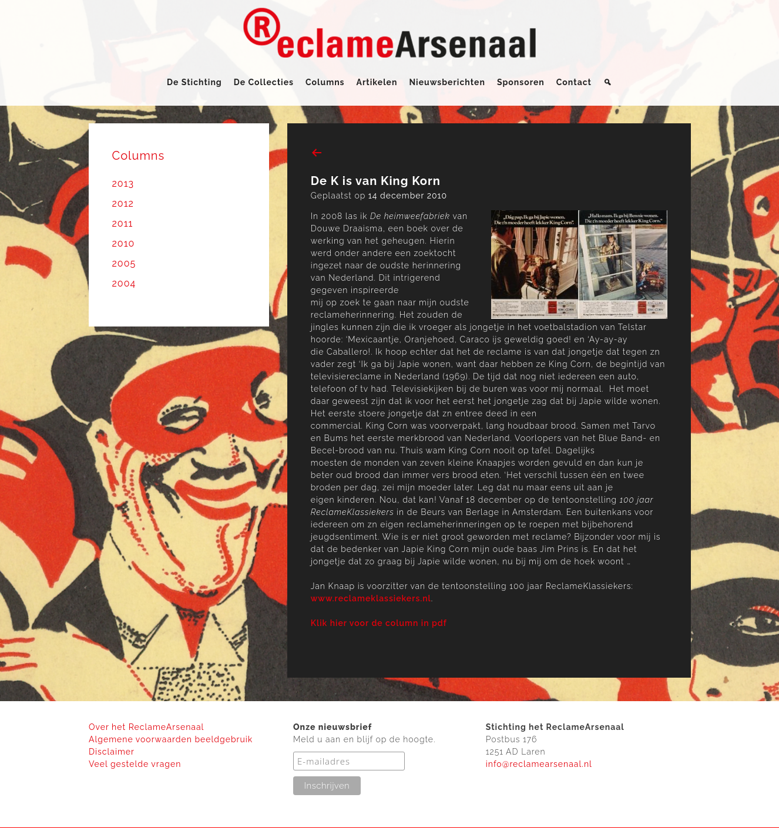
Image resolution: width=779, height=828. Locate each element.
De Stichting (194, 82)
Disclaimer (112, 751)
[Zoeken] (607, 82)
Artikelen (377, 82)
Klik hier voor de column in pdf (379, 623)
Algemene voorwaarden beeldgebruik (171, 739)
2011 (122, 223)
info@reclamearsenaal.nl (539, 764)
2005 (124, 263)
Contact (574, 82)
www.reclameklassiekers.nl (371, 598)
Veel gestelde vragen (135, 764)
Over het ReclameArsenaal (146, 727)
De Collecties (264, 82)
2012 (123, 203)
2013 (123, 183)
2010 (123, 243)
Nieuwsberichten (447, 82)
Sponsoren (521, 82)
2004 (124, 283)
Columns (325, 82)
